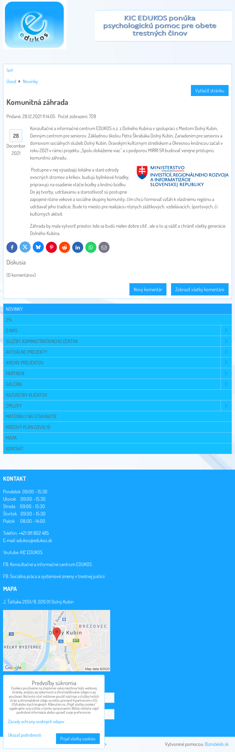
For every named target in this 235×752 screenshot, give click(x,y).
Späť (9, 69)
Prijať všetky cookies (77, 739)
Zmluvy (119, 405)
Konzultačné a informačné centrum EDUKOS (51, 564)
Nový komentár (148, 289)
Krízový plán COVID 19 (28, 427)
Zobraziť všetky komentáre (199, 289)
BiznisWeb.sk (217, 744)
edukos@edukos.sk (34, 540)
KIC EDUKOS (31, 552)
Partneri (119, 373)
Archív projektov (119, 362)
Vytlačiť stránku (209, 90)
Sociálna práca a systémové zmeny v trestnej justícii (57, 576)
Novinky (14, 309)
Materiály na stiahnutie (31, 416)
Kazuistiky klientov (26, 395)
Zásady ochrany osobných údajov (36, 721)
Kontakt (15, 448)
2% (9, 320)
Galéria (119, 384)
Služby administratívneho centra (119, 341)
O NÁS (119, 330)
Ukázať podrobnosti (24, 735)
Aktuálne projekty (119, 352)
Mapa (11, 438)
